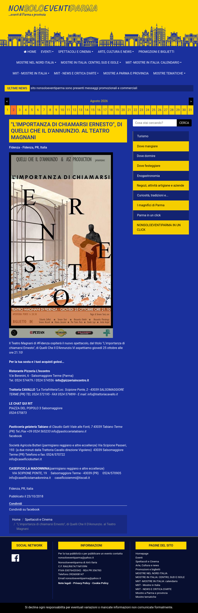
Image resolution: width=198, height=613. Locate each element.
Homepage (142, 553)
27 (165, 110)
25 (153, 110)
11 (68, 110)
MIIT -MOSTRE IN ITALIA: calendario (157, 581)
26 (159, 110)
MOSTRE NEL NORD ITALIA (151, 573)
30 (184, 110)
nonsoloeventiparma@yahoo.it (76, 557)
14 (86, 110)
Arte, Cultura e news (147, 565)
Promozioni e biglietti (156, 52)
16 (99, 110)
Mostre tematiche (146, 596)
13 (80, 110)
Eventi (139, 557)
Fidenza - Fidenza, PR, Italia (28, 147)
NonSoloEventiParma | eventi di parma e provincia (52, 11)
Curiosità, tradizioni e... (152, 195)
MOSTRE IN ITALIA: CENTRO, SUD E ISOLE (160, 577)
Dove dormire (146, 156)
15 (93, 110)
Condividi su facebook (24, 509)
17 (105, 110)
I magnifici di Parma (151, 205)
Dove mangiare (147, 146)
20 (123, 110)
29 (178, 110)
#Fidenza (43, 343)
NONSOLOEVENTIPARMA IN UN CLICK (159, 227)
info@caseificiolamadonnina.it (30, 478)
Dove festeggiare (148, 166)
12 (74, 110)
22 (135, 110)
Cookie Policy (100, 583)
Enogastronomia (148, 176)
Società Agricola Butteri (25, 445)
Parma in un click (149, 215)
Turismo (142, 136)
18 (111, 110)
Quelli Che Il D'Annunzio (55, 348)
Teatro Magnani (22, 343)
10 (62, 110)
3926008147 (76, 574)
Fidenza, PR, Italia (21, 488)
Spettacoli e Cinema (147, 561)
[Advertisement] (145, 15)
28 (172, 110)
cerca (184, 123)
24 (147, 110)
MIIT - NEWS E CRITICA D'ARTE (154, 589)
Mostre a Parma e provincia (125, 73)
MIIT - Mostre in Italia (148, 585)
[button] (47, 51)
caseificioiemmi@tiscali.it (72, 478)
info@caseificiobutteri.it (25, 459)
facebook (15, 436)
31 (190, 110)
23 (141, 110)
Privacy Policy (81, 583)
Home (30, 52)
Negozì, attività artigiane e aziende (160, 185)
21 (129, 110)
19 (117, 110)
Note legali (64, 583)
